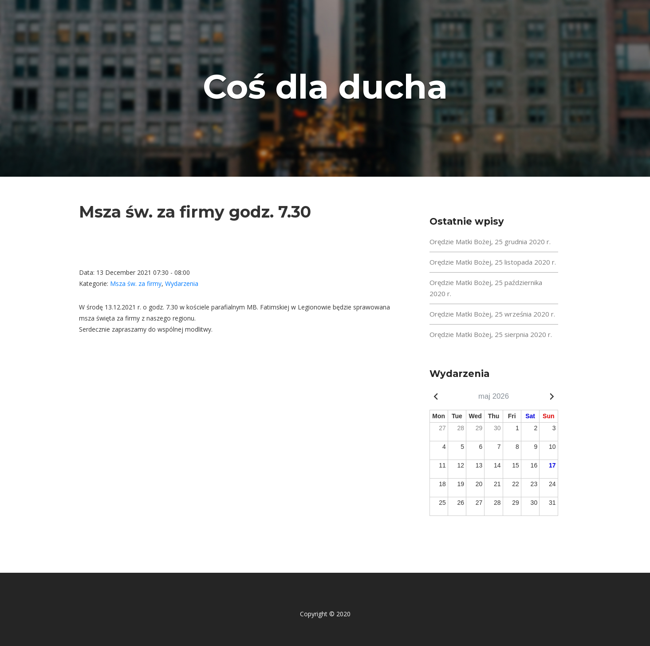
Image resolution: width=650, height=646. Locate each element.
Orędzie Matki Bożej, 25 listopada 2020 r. (492, 262)
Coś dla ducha (325, 85)
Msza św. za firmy (136, 283)
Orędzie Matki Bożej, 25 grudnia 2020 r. (490, 241)
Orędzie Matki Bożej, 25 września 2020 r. (492, 313)
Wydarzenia (181, 283)
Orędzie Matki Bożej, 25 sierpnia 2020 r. (490, 334)
